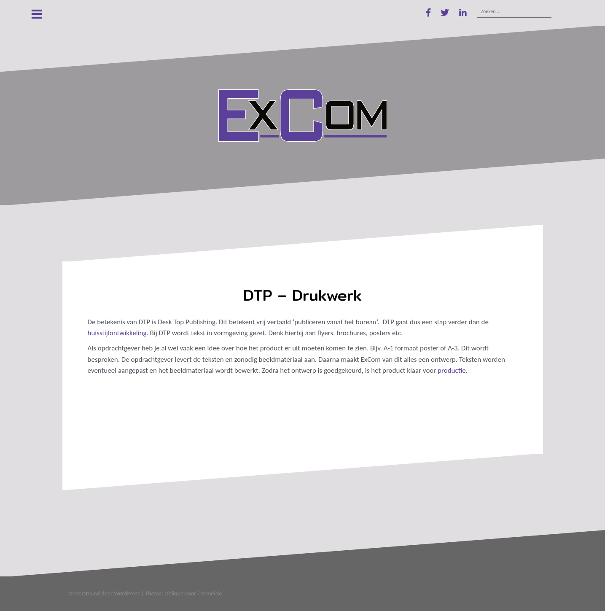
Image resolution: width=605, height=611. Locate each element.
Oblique (173, 593)
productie (452, 370)
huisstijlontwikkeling (117, 332)
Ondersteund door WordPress (104, 593)
